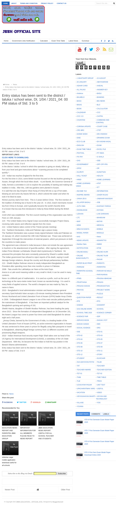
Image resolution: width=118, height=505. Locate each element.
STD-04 (79, 339)
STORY (99, 354)
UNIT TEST (101, 385)
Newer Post (10, 490)
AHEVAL (100, 86)
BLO (98, 105)
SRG (98, 328)
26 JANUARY (82, 82)
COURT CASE (102, 126)
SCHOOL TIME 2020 (84, 313)
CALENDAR (81, 112)
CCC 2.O (80, 116)
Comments (96, 414)
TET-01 (79, 373)
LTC (78, 218)
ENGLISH (80, 145)
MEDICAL (100, 225)
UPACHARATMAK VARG (86, 389)
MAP (78, 221)
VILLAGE (80, 403)
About (14, 3)
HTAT (99, 183)
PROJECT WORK (103, 290)
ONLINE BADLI (82, 252)
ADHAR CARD (82, 86)
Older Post (65, 490)
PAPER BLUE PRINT (84, 263)
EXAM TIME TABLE (84, 149)
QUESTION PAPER (84, 297)
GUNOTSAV (101, 172)
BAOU (79, 101)
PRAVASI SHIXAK (83, 286)
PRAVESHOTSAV (103, 286)
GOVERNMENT (82, 164)
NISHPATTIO (101, 240)
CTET (99, 130)
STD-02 (79, 335)
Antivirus (80, 93)
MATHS (99, 221)
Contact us (61, 3)
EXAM (99, 145)
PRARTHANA (82, 282)
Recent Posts (83, 414)
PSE (78, 294)
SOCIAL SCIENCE (83, 328)
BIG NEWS (101, 101)
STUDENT (81, 358)
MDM (79, 225)
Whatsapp (50, 402)
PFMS (79, 278)
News (11, 394)
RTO (98, 301)
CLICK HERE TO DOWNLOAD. (15, 157)
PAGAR (99, 259)
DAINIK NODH (82, 134)
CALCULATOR (102, 109)
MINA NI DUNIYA (83, 229)
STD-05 (99, 339)
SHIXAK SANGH (83, 324)
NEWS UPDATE (83, 240)
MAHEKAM (101, 218)
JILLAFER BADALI (83, 202)
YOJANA (80, 406)
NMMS (99, 244)
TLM (78, 381)
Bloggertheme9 (58, 502)
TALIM (99, 362)
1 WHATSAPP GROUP (85, 78)
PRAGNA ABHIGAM (104, 278)
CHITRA (100, 116)
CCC (98, 112)
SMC (99, 324)
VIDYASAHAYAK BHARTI (86, 396)
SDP (98, 316)
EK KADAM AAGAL (104, 142)
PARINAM (80, 267)
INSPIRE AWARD (83, 195)
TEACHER (101, 366)
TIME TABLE (101, 377)
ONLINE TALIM (102, 256)
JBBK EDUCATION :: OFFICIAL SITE (29, 502)
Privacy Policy (47, 3)
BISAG (79, 105)
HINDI (79, 180)
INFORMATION (102, 191)
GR (98, 168)
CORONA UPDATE (84, 126)
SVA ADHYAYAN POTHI (85, 362)
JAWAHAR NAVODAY (105, 199)
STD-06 (79, 343)
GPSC (79, 168)
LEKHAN (80, 214)
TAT (78, 366)
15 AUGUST (101, 78)
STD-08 (79, 347)
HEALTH (100, 176)
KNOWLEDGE (82, 210)
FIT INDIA (100, 153)
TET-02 (99, 373)
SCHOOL (100, 309)
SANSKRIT (101, 305)
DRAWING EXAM (103, 138)
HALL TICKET (82, 176)
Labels (106, 414)
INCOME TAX (82, 191)
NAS (78, 237)
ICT (98, 187)
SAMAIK (80, 305)
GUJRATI (80, 172)
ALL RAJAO (81, 90)
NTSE (99, 248)
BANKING (100, 97)
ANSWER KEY (102, 90)
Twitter (21, 402)
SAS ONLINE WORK (84, 309)
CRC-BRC (80, 130)
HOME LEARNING (103, 180)
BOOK (79, 109)
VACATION (81, 392)
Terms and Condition (28, 3)
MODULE (100, 233)
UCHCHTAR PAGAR (84, 385)
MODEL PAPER (82, 233)
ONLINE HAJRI (102, 252)
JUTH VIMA (81, 206)
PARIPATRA (101, 267)
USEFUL (100, 389)
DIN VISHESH (102, 134)
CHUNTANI (81, 120)
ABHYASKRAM (102, 82)
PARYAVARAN (102, 275)
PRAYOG (80, 290)
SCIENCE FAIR (82, 316)
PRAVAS (100, 282)
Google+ (36, 402)
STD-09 (99, 347)
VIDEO (99, 392)
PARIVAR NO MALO (104, 271)
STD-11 (99, 351)
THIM (79, 377)
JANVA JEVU (81, 199)
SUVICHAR (101, 358)
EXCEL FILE (101, 149)
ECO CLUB (81, 142)
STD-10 (79, 351)
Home (5, 3)
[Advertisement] (37, 64)
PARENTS (100, 263)
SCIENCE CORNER (104, 313)
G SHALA (100, 157)
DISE (79, 138)
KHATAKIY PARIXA (104, 206)
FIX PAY (80, 157)
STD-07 (99, 343)
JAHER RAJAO (102, 195)
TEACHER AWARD (84, 370)
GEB (98, 161)
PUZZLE (100, 294)
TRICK (99, 381)
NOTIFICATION (82, 248)
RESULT (100, 297)
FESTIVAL (80, 153)
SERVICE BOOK (83, 320)
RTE (78, 301)
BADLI (99, 93)
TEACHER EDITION (104, 370)
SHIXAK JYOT (102, 320)
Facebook (7, 402)
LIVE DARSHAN (103, 214)
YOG (99, 403)
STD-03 (99, 335)
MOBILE (100, 229)
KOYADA (100, 210)
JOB (98, 202)
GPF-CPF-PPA (102, 164)
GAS (78, 161)
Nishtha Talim (82, 244)
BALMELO (81, 97)
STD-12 (79, 354)
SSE (78, 332)
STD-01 (99, 332)
